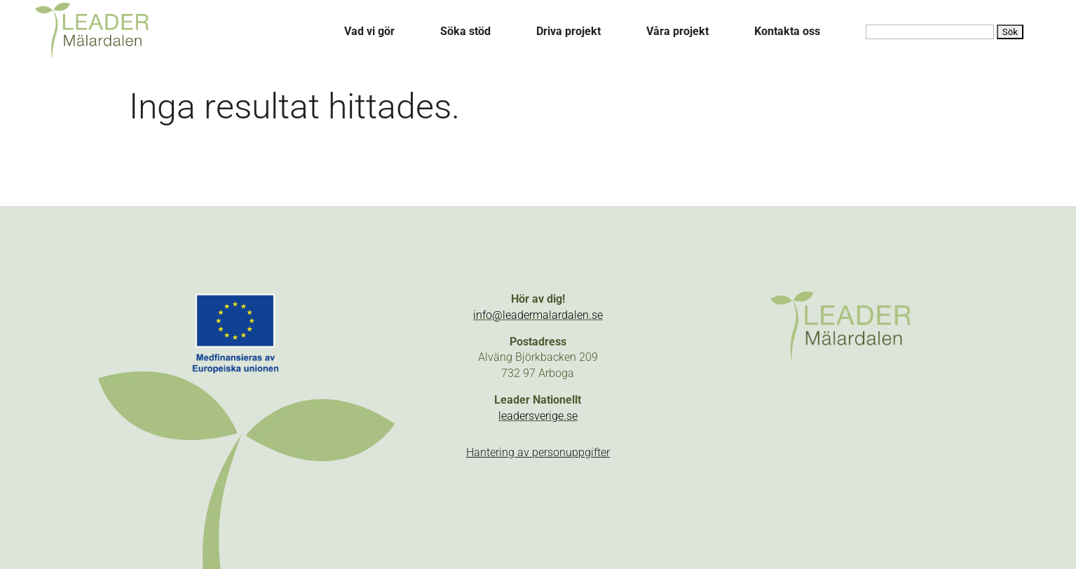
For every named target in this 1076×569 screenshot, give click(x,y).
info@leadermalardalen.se (538, 315)
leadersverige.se (538, 416)
